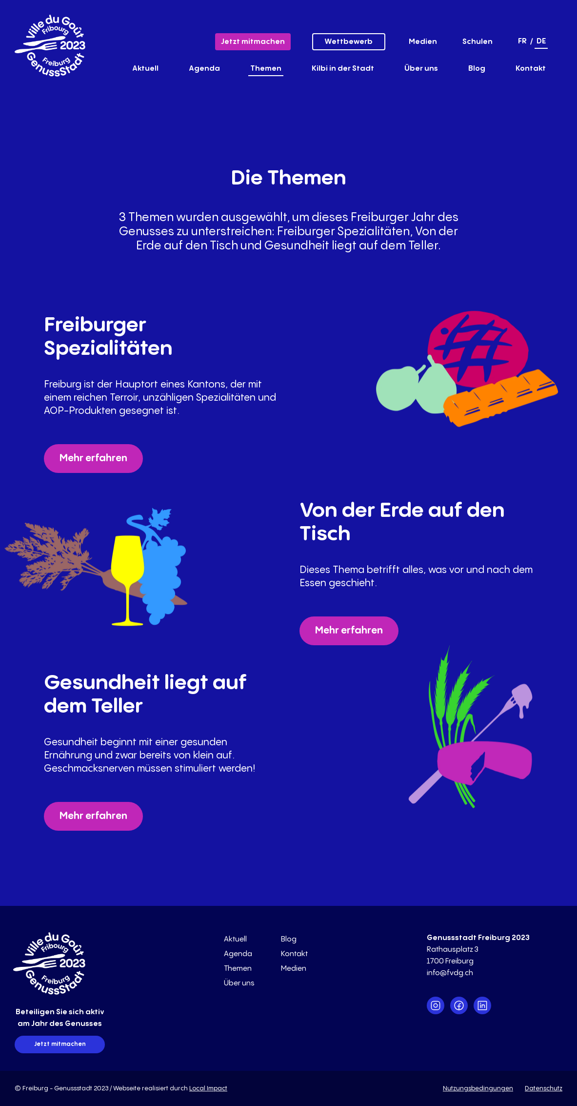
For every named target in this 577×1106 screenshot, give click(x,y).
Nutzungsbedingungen (478, 1088)
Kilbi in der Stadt (343, 68)
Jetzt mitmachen (253, 41)
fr (522, 41)
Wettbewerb (349, 41)
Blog (476, 68)
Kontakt (531, 68)
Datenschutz (543, 1088)
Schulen (477, 41)
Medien (423, 41)
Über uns (421, 68)
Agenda (204, 68)
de (541, 41)
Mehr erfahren (93, 458)
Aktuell (145, 68)
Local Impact (208, 1088)
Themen (265, 68)
